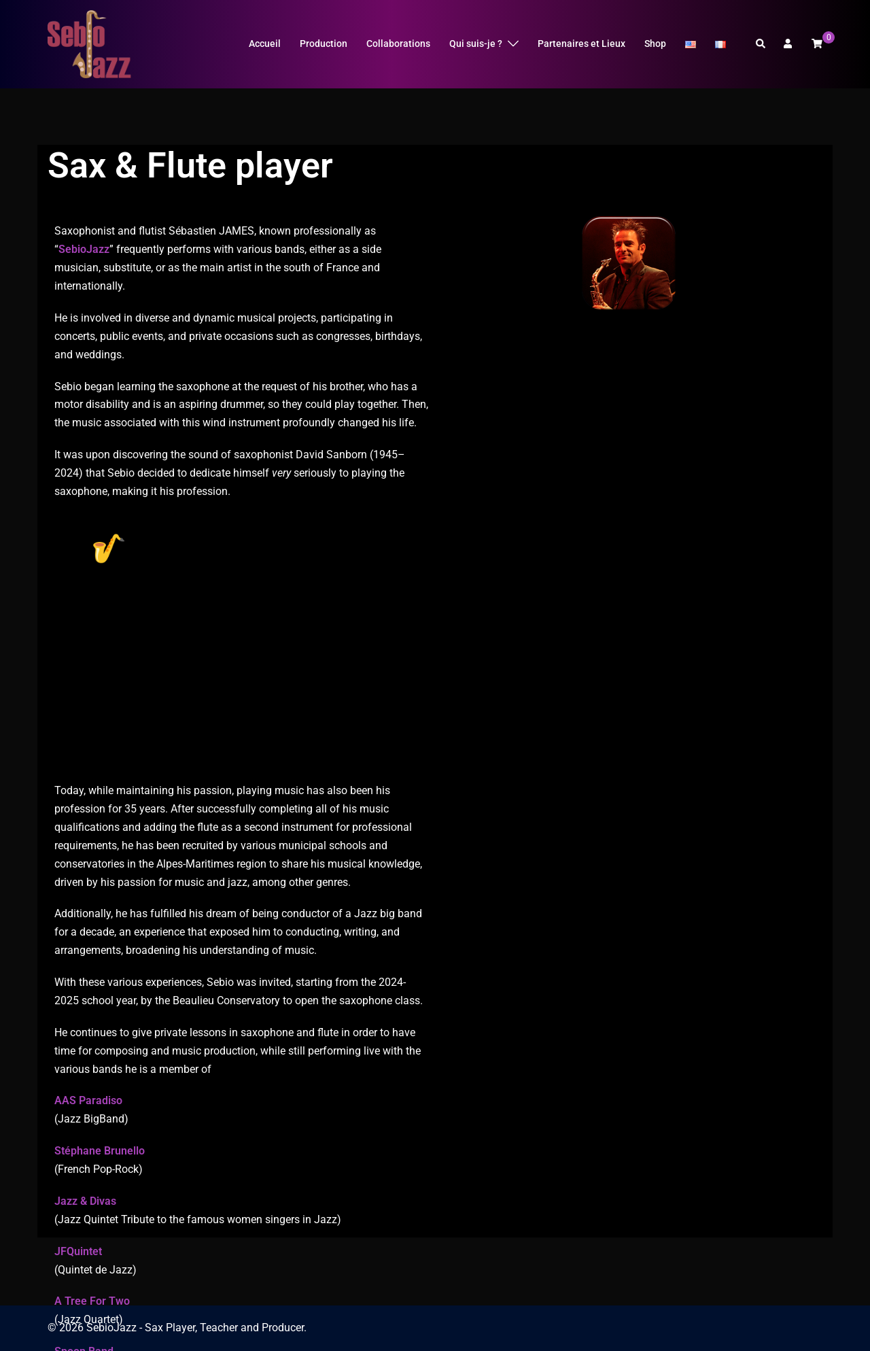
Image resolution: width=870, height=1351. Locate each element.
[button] (761, 44)
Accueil (265, 43)
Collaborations (398, 43)
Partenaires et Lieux (581, 43)
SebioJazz (83, 272)
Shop (655, 43)
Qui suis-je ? (475, 43)
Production (323, 43)
